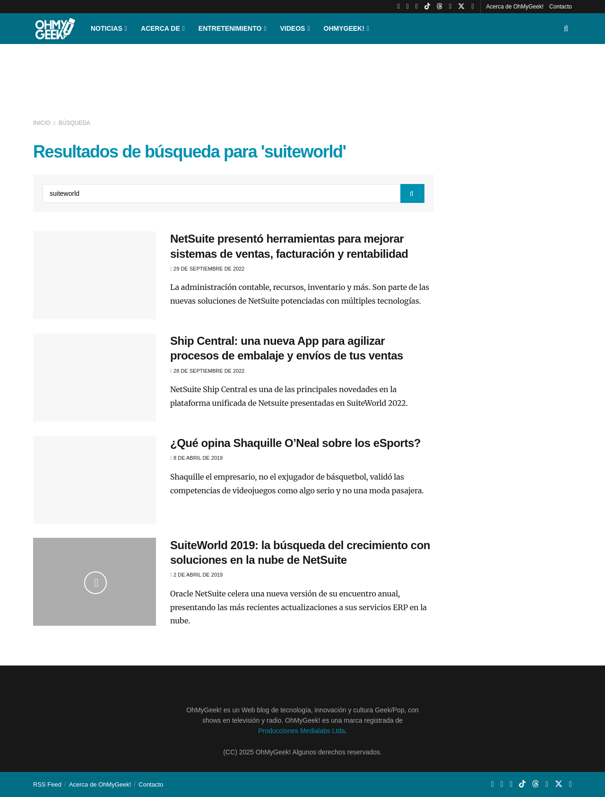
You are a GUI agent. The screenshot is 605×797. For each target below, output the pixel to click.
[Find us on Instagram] (407, 6)
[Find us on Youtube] (398, 6)
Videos (292, 28)
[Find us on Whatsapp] (416, 6)
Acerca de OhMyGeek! (515, 6)
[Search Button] (566, 28)
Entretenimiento (230, 28)
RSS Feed (47, 784)
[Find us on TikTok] (427, 6)
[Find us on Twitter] (461, 6)
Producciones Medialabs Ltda (301, 731)
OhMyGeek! (344, 28)
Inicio (42, 123)
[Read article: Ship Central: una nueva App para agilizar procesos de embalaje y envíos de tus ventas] (94, 377)
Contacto (560, 6)
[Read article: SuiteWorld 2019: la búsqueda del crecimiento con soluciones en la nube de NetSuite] (94, 582)
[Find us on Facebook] (472, 6)
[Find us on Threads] (439, 6)
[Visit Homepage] (55, 28)
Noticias (106, 28)
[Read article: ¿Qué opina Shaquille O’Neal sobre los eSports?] (94, 480)
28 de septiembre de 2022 (207, 371)
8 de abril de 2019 (196, 458)
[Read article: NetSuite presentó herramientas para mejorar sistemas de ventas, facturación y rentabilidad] (94, 275)
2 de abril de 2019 (196, 575)
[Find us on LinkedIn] (450, 6)
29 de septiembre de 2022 (207, 269)
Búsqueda (74, 123)
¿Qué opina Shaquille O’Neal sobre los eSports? (295, 443)
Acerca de (160, 28)
